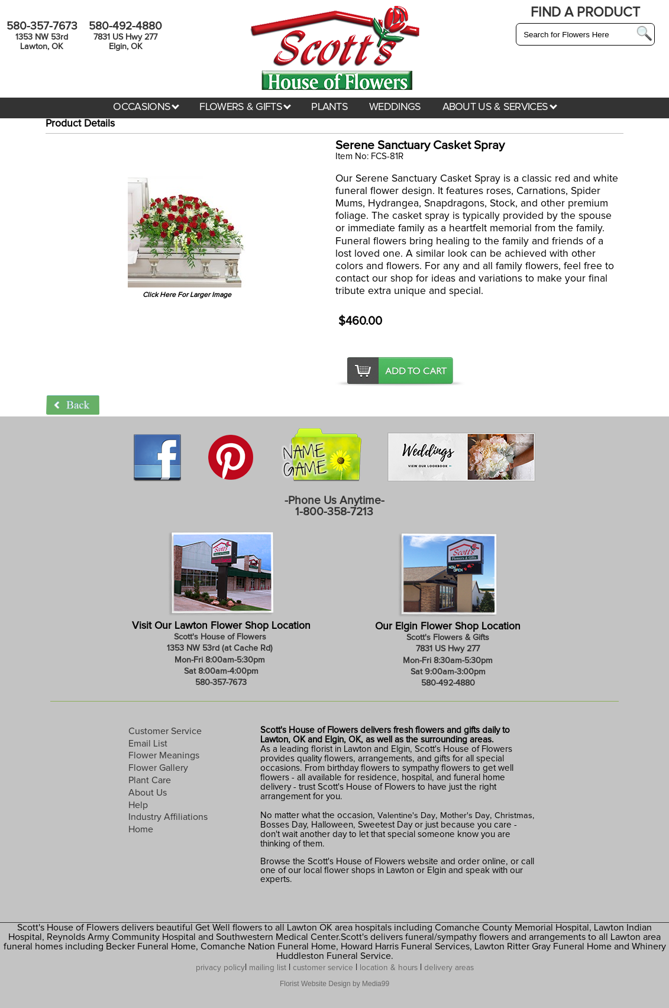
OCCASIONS (146, 107)
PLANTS (329, 107)
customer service (323, 968)
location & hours (389, 968)
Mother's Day (465, 816)
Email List (147, 743)
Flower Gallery (158, 768)
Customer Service (165, 731)
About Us (147, 792)
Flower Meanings (163, 755)
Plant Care (149, 780)
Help (138, 805)
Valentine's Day (405, 816)
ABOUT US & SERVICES (499, 107)
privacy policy (220, 968)
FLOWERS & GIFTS (245, 107)
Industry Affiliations (168, 817)
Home (140, 829)
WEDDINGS (395, 107)
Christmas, (514, 816)
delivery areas (449, 968)
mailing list (267, 968)
